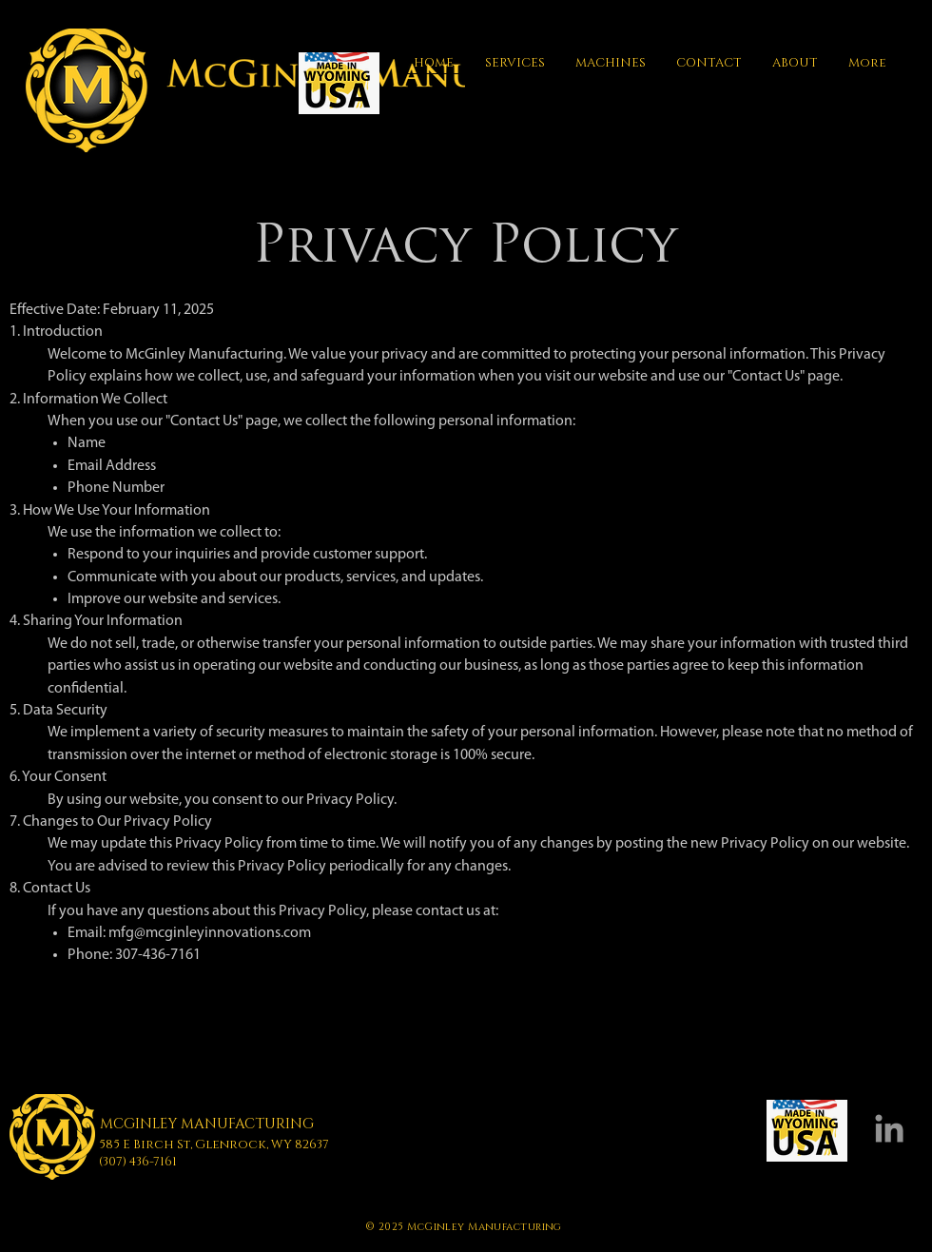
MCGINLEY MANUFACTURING (207, 1124)
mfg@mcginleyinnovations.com (209, 933)
